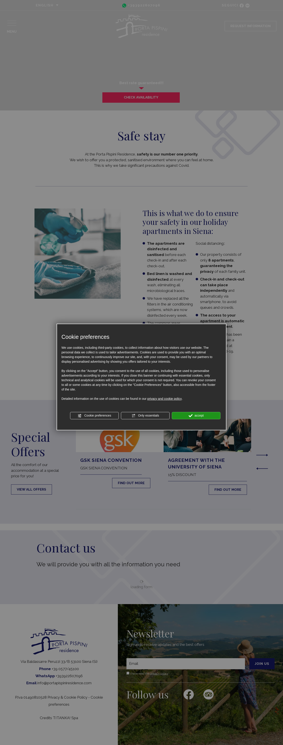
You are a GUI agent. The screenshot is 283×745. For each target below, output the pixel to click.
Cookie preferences (94, 416)
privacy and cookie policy (164, 398)
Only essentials (145, 416)
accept (196, 416)
